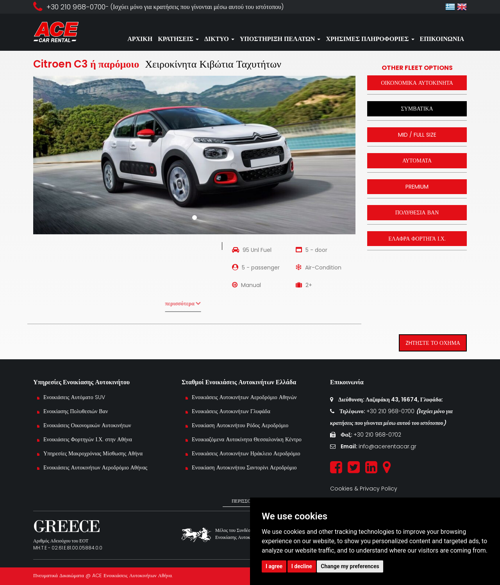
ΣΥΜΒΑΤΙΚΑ (417, 108)
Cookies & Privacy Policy (363, 488)
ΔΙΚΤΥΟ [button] (219, 38)
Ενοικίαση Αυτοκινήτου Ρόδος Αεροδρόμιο (240, 425)
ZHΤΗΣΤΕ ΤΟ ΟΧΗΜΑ (432, 343)
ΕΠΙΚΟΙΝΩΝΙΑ (442, 38)
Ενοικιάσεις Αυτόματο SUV (74, 397)
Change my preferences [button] (350, 566)
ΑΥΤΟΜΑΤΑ (417, 160)
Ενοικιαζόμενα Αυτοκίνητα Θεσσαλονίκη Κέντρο (247, 439)
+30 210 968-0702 (377, 435)
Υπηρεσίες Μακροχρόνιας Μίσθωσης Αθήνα (93, 453)
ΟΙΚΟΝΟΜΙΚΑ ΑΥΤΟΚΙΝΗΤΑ (417, 83)
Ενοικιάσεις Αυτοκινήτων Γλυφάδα (231, 411)
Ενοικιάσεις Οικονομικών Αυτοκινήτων (88, 425)
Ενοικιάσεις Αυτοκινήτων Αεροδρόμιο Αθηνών (244, 397)
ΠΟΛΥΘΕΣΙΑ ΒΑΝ (417, 212)
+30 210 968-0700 (391, 411)
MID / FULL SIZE (417, 135)
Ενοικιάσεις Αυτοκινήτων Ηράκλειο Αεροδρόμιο (246, 453)
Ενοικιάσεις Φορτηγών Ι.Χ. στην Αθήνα (87, 439)
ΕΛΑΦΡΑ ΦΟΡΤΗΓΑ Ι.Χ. (417, 239)
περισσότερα (171, 303)
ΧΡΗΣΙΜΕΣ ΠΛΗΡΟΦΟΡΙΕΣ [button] (370, 38)
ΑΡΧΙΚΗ (139, 38)
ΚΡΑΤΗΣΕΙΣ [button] (178, 38)
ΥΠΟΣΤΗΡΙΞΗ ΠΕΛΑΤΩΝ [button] (280, 38)
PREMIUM (417, 187)
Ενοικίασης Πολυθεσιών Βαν (75, 411)
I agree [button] (274, 566)
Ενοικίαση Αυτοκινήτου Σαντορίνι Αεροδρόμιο (244, 467)
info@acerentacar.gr (387, 446)
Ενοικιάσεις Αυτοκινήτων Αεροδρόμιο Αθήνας (95, 467)
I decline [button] (301, 566)
